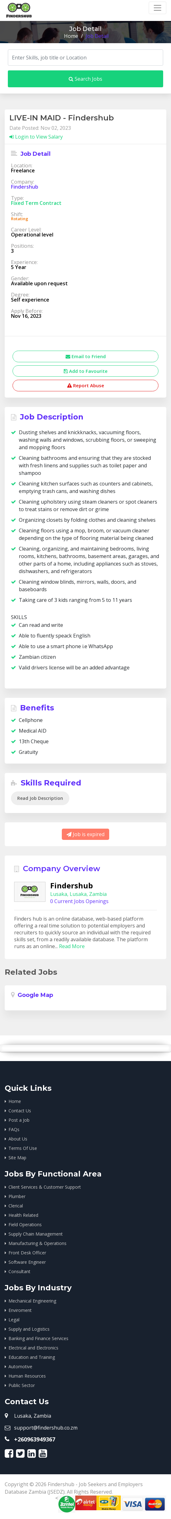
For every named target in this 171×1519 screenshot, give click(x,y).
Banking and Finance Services (38, 1338)
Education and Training (31, 1357)
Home (71, 35)
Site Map (17, 1158)
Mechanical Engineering (32, 1301)
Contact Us (19, 1111)
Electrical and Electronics (33, 1348)
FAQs (13, 1129)
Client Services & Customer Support (44, 1187)
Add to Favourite (86, 371)
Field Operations (25, 1224)
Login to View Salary (36, 136)
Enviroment (20, 1310)
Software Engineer (27, 1262)
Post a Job (18, 1120)
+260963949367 (34, 1439)
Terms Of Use (22, 1148)
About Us (17, 1139)
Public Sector (21, 1385)
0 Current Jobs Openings (79, 901)
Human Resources (27, 1376)
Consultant (19, 1271)
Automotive (20, 1366)
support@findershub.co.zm (45, 1427)
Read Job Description (40, 798)
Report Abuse (85, 385)
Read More (72, 946)
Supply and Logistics (29, 1329)
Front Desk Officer (27, 1253)
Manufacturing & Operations (37, 1243)
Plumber (16, 1196)
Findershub (24, 186)
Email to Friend (86, 356)
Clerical (15, 1206)
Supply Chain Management (35, 1234)
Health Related (23, 1215)
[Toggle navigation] (157, 8)
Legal (13, 1320)
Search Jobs (85, 78)
